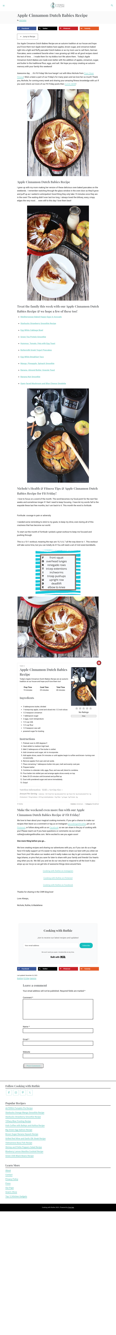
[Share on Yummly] (89, 28)
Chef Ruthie (22, 20)
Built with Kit (58, 957)
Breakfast (20, 978)
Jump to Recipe (27, 36)
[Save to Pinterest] (68, 28)
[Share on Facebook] (26, 28)
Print (83, 716)
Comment (25, 997)
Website (24, 1055)
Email (23, 1043)
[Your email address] (50, 945)
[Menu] (3, 5)
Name (23, 1030)
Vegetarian (33, 978)
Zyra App (71, 1211)
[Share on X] (47, 28)
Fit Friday (26, 978)
